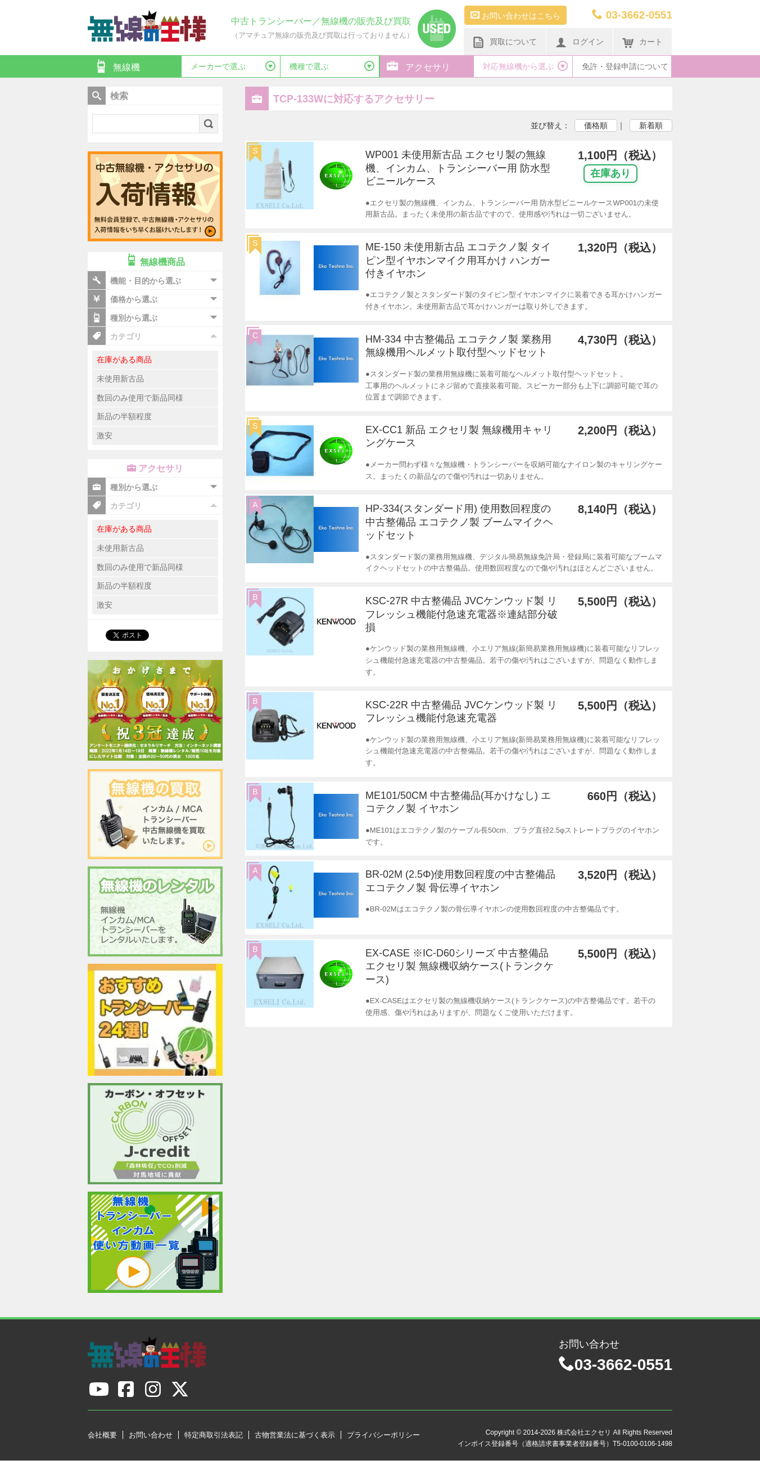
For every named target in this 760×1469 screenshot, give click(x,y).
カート (642, 42)
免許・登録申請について (625, 66)
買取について (505, 42)
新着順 (651, 125)
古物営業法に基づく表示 (295, 1435)
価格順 (596, 125)
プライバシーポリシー (383, 1435)
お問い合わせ (151, 1435)
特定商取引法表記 (213, 1435)
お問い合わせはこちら (515, 15)
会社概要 (102, 1435)
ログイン (579, 42)
